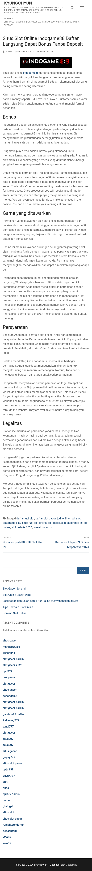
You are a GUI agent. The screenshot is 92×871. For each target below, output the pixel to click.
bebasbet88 (10, 831)
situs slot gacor (12, 763)
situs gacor (10, 640)
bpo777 (7, 671)
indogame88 (31, 72)
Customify (71, 864)
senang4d (9, 652)
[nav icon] (82, 7)
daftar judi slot (25, 518)
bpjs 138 (8, 769)
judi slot (76, 518)
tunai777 (8, 726)
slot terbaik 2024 (21, 527)
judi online (63, 518)
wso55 (7, 837)
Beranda (9, 18)
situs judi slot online (34, 522)
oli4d (6, 788)
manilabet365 (11, 646)
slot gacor (54, 522)
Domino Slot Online (14, 613)
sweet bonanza (43, 527)
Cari (83, 570)
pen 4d (7, 800)
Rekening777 (11, 720)
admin (7, 51)
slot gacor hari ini (71, 522)
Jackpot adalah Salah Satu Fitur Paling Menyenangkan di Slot (40, 601)
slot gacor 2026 (12, 665)
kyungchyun (18, 3)
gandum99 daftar (13, 714)
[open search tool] (72, 7)
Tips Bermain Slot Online (18, 607)
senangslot (9, 696)
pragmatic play (12, 522)
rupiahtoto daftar (13, 824)
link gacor (9, 677)
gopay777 (9, 757)
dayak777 (9, 775)
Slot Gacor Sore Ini (14, 588)
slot (5, 781)
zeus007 (8, 738)
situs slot (8, 812)
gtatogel (8, 806)
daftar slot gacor (46, 518)
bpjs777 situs (11, 794)
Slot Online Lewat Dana (17, 594)
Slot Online (45, 51)
